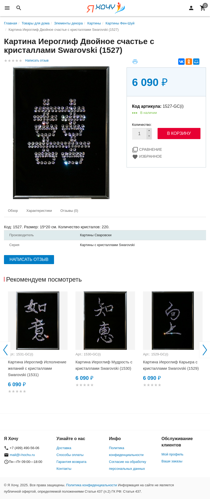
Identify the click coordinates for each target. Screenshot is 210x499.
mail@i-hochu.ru (22, 455)
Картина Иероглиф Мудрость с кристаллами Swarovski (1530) (103, 365)
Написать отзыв (36, 60)
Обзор (13, 211)
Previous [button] (5, 350)
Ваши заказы (172, 461)
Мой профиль (173, 454)
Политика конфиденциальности (91, 485)
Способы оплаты (69, 455)
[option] (38, 349)
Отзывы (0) (69, 211)
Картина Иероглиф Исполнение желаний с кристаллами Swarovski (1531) (37, 368)
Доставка (63, 448)
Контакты (63, 469)
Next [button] (204, 350)
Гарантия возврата (71, 462)
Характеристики (39, 211)
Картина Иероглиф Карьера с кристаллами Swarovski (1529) (171, 365)
